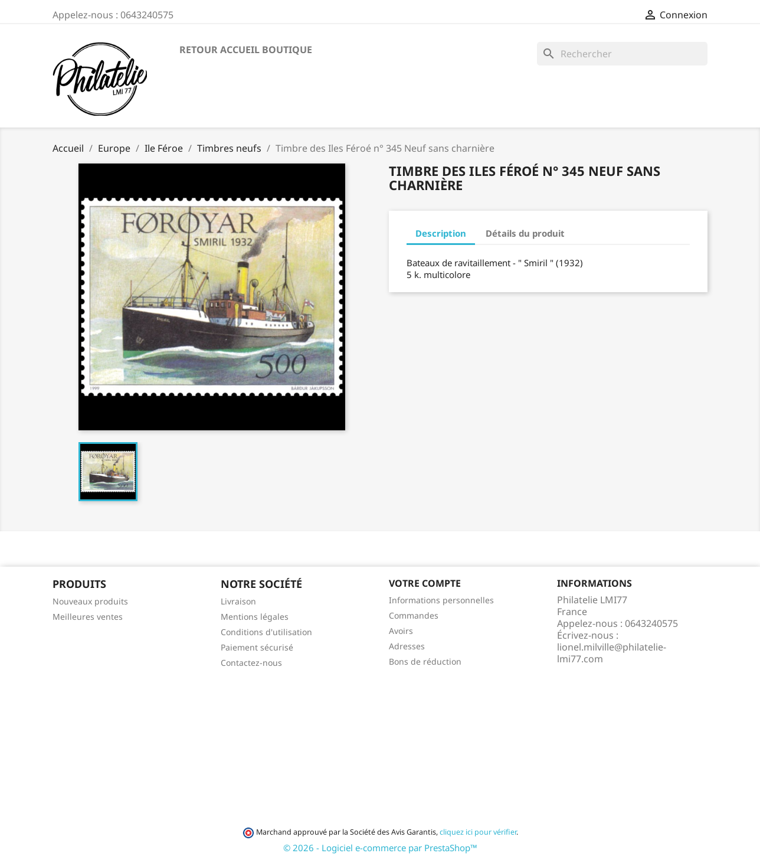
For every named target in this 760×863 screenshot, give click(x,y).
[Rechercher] (622, 54)
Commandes (413, 615)
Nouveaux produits (90, 601)
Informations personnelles (441, 600)
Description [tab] (440, 233)
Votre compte (425, 583)
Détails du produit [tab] (525, 233)
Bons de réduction (425, 661)
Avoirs (401, 630)
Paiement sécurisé (257, 647)
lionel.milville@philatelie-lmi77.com (611, 652)
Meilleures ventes (88, 616)
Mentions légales (255, 616)
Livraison (238, 601)
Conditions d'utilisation (266, 632)
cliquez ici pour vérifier (478, 832)
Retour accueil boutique (245, 49)
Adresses (407, 646)
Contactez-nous (251, 662)
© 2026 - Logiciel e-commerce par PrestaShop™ (380, 848)
